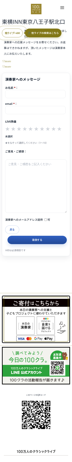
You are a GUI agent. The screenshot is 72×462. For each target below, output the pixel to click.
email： (35, 108)
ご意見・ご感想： (16, 151)
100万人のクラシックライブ (36, 9)
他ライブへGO (12, 33)
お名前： (35, 92)
